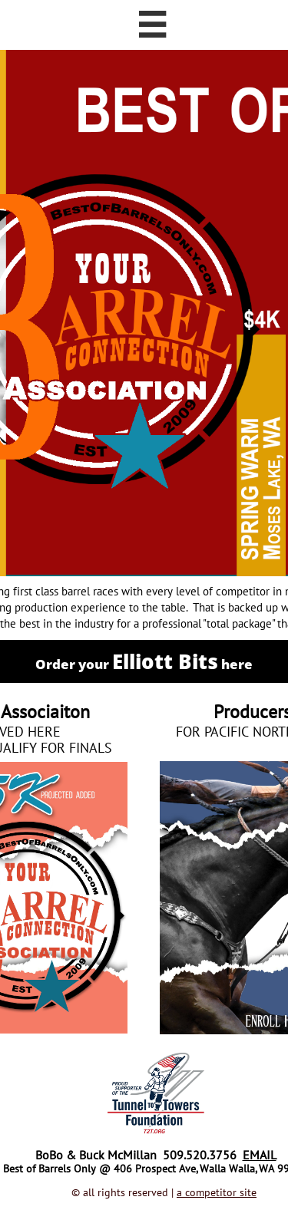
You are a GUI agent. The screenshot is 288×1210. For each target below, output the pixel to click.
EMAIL (259, 1154)
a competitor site (217, 1192)
